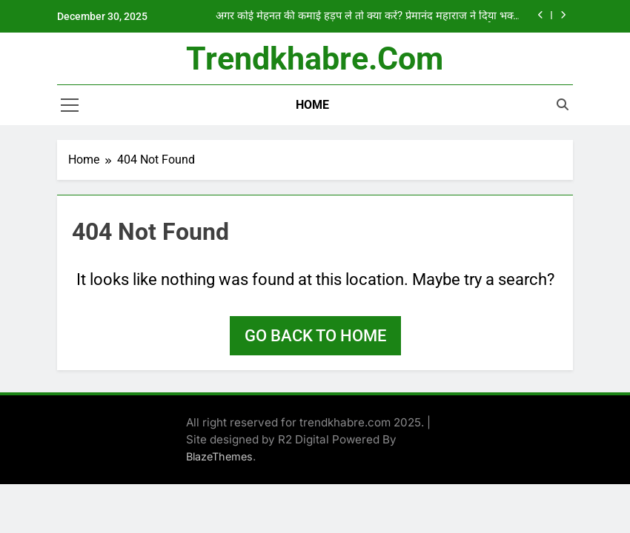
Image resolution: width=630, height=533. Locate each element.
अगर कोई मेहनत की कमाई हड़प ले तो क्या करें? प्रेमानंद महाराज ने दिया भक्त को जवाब (367, 16)
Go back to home (315, 335)
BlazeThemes (219, 456)
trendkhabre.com (314, 58)
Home (312, 105)
